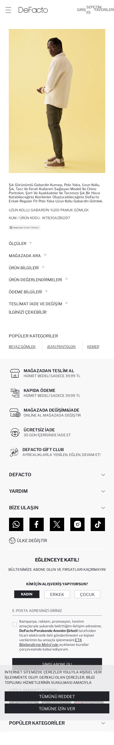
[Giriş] (81, 9)
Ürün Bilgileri (27, 268)
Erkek (57, 594)
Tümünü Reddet (57, 696)
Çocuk (87, 594)
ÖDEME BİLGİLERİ (28, 292)
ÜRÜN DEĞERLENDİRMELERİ (38, 279)
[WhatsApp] (16, 524)
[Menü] (8, 9)
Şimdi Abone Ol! (57, 664)
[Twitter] (57, 524)
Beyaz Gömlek (22, 346)
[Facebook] (36, 524)
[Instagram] (77, 524)
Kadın (26, 594)
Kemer (93, 346)
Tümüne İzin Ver (57, 708)
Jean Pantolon (61, 346)
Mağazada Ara (28, 255)
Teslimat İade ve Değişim (38, 303)
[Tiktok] (98, 524)
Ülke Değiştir (32, 540)
